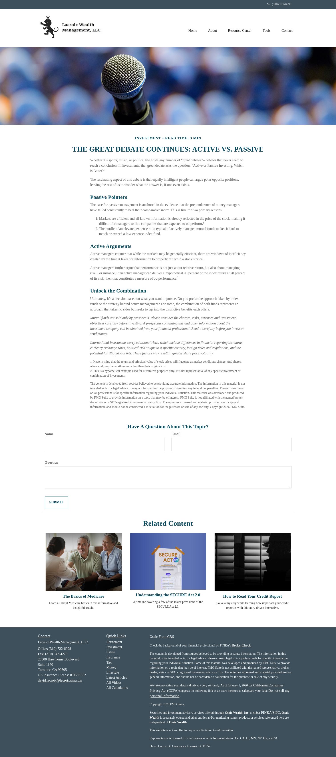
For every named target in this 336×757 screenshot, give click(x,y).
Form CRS (166, 636)
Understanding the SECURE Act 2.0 (168, 595)
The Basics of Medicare (83, 596)
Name (49, 434)
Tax (109, 662)
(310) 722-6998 (279, 4)
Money (111, 667)
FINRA (266, 712)
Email (176, 434)
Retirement (114, 642)
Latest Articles (116, 677)
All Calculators (117, 688)
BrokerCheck (241, 645)
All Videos (114, 682)
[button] (212, 27)
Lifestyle (112, 672)
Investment (114, 647)
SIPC (276, 712)
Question (51, 462)
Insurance (113, 657)
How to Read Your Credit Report (252, 596)
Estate (110, 652)
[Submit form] (56, 502)
